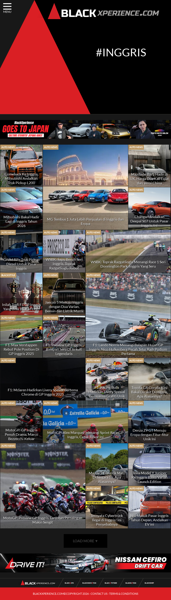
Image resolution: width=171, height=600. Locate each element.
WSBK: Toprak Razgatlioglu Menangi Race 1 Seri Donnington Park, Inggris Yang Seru (128, 264)
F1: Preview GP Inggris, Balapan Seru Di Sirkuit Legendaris (64, 349)
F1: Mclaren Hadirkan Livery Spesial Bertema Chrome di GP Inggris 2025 (43, 392)
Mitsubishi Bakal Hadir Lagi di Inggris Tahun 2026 (21, 221)
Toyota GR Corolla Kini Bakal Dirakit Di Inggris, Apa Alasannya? (149, 391)
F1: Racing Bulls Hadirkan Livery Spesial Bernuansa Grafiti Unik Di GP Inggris (107, 393)
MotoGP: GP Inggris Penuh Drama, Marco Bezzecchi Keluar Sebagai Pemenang (21, 436)
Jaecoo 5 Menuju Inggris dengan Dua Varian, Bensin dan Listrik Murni (64, 306)
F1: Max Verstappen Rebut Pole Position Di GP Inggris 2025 (21, 349)
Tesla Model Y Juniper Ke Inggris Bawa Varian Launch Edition (150, 477)
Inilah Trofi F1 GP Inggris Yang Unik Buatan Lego (21, 306)
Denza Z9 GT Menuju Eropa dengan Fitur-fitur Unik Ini (149, 434)
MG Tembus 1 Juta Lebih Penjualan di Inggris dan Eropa (85, 221)
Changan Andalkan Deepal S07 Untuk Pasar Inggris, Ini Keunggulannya (149, 223)
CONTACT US (99, 593)
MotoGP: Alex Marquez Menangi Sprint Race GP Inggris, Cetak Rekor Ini (85, 434)
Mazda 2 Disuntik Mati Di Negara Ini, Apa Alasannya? (107, 477)
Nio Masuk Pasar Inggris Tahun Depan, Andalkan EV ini (149, 519)
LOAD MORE (85, 541)
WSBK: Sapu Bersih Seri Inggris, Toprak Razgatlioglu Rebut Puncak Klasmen (64, 265)
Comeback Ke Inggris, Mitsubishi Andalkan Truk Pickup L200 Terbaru (21, 180)
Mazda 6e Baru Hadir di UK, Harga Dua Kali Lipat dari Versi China (149, 178)
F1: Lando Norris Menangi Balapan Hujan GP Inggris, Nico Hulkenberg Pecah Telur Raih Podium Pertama (128, 349)
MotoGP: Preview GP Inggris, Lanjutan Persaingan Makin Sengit (42, 520)
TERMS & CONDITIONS (123, 593)
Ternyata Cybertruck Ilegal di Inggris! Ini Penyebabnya (107, 519)
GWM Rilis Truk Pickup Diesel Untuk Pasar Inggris (21, 263)
